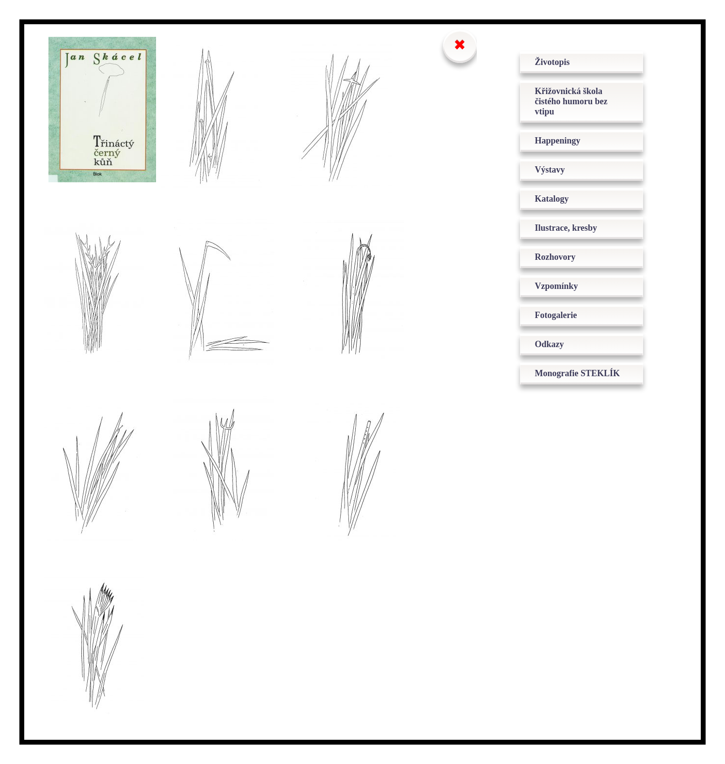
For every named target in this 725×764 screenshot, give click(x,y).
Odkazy (549, 344)
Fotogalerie (556, 315)
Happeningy (557, 140)
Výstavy (550, 170)
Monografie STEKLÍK (577, 373)
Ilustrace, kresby (566, 228)
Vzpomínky (556, 286)
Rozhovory (555, 257)
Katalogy (551, 199)
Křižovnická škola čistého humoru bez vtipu (571, 101)
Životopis (552, 62)
